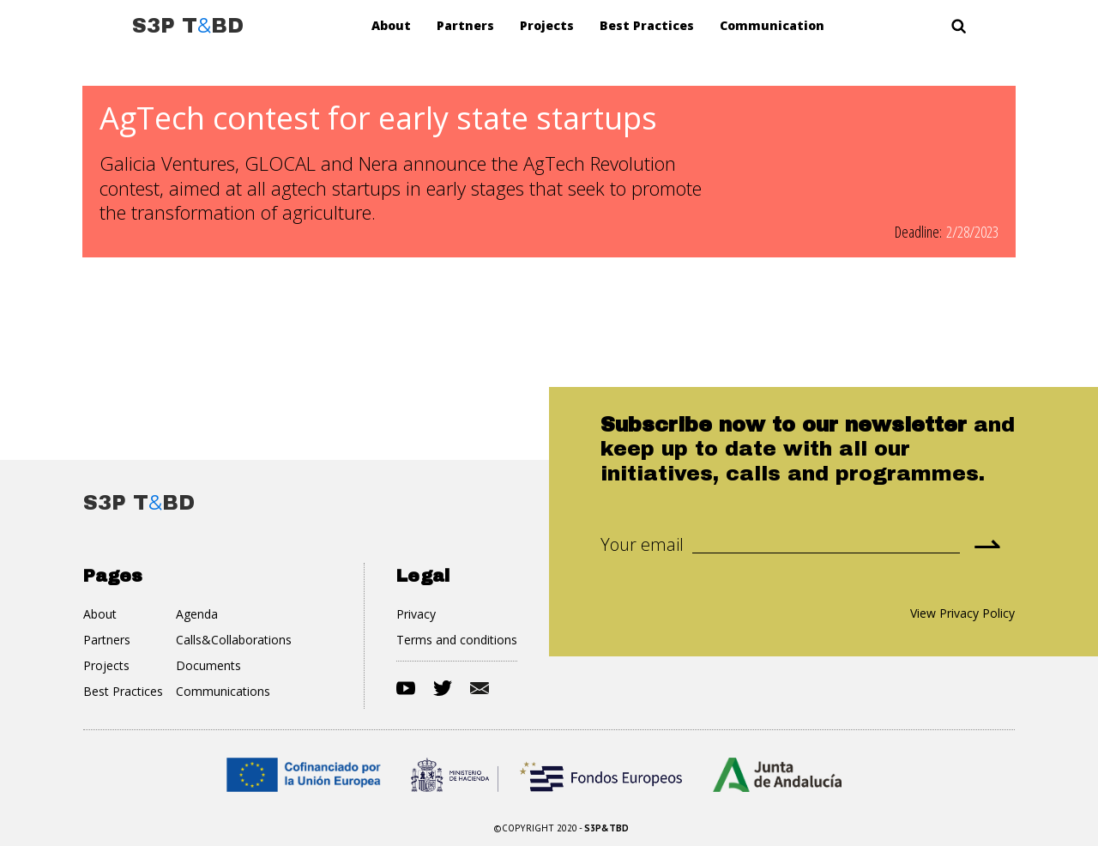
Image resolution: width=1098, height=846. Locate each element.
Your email (642, 544)
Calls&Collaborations (234, 639)
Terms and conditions (456, 639)
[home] (188, 25)
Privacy (416, 614)
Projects (547, 25)
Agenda (197, 614)
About (391, 25)
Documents (208, 665)
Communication (772, 25)
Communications (223, 691)
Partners (465, 25)
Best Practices (647, 25)
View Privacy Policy (962, 613)
